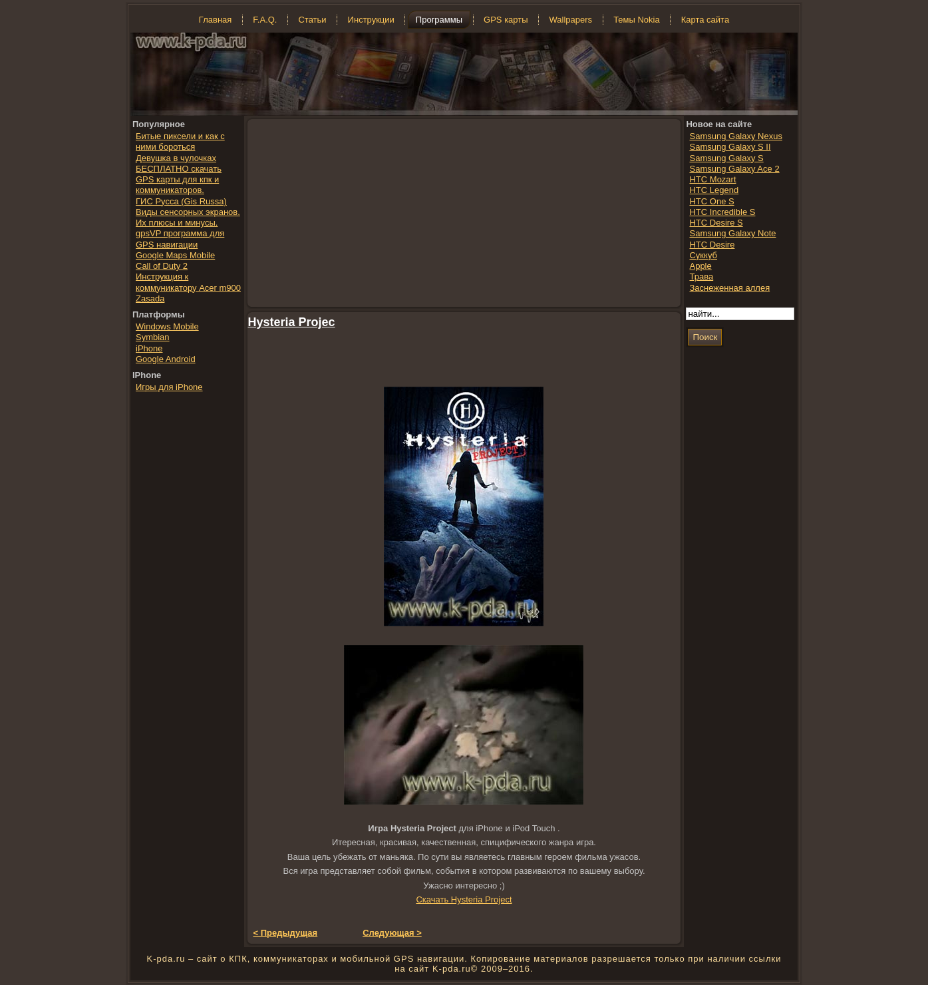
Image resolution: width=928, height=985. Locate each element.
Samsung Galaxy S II (729, 147)
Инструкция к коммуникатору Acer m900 (188, 282)
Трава (701, 277)
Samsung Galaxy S (726, 158)
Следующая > (392, 933)
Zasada (150, 298)
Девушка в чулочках (176, 158)
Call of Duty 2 (162, 266)
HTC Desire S (715, 223)
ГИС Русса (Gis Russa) (181, 201)
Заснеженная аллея (729, 288)
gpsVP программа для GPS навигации (180, 238)
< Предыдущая (285, 933)
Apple (700, 266)
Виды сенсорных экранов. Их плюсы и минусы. (188, 217)
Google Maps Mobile (175, 255)
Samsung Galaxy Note (732, 233)
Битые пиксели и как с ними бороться (180, 141)
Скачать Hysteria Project (464, 899)
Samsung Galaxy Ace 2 (734, 169)
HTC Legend (713, 190)
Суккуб (703, 255)
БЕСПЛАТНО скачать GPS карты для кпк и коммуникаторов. (179, 180)
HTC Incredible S (722, 212)
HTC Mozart (712, 179)
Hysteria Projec (291, 322)
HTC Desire (711, 245)
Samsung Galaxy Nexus (735, 136)
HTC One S (711, 201)
